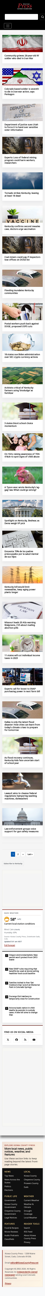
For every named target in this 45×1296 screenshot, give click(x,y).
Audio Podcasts (11, 1235)
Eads (26, 1187)
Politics (7, 1186)
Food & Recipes (11, 1227)
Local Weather (30, 1217)
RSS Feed (28, 1231)
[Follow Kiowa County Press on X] (8, 1040)
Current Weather (31, 1200)
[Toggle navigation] (8, 26)
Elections (8, 1190)
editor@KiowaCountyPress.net (24, 1262)
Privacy (27, 1242)
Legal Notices (10, 1217)
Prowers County (31, 1183)
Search (27, 1227)
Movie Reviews (11, 1231)
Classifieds (9, 1239)
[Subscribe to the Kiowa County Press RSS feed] (25, 1040)
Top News (9, 1175)
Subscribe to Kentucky (13, 863)
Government (10, 1200)
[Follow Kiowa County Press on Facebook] (17, 1040)
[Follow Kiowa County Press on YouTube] (34, 1040)
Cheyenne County (32, 1179)
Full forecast (9, 945)
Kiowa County (30, 1175)
